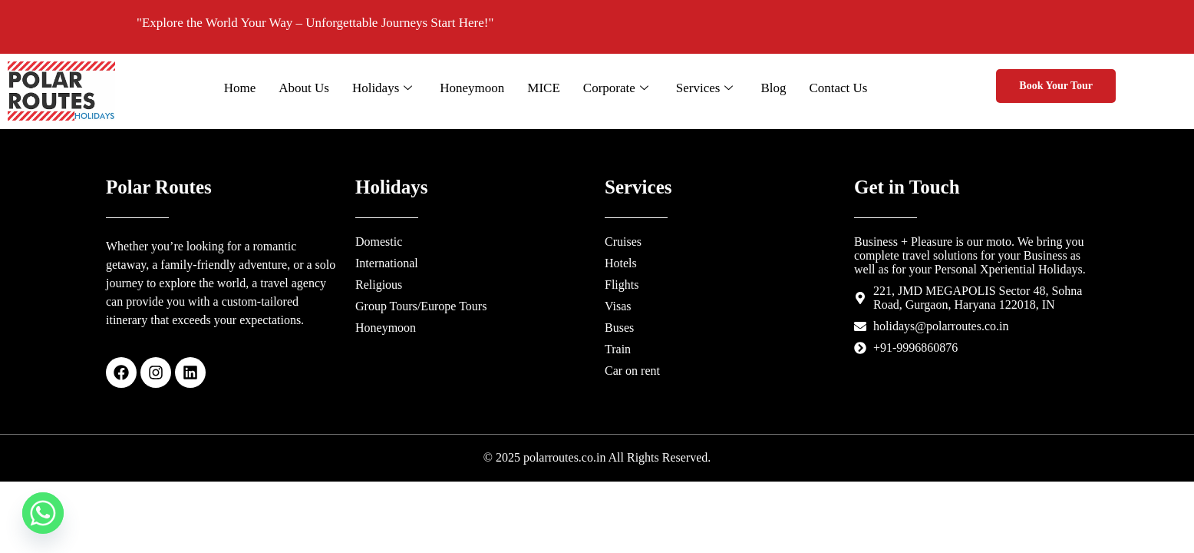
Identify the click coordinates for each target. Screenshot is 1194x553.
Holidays (390, 88)
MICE (551, 88)
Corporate (623, 88)
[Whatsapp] (43, 513)
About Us (311, 88)
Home (248, 88)
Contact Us (845, 88)
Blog (780, 88)
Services (712, 88)
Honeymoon (479, 88)
